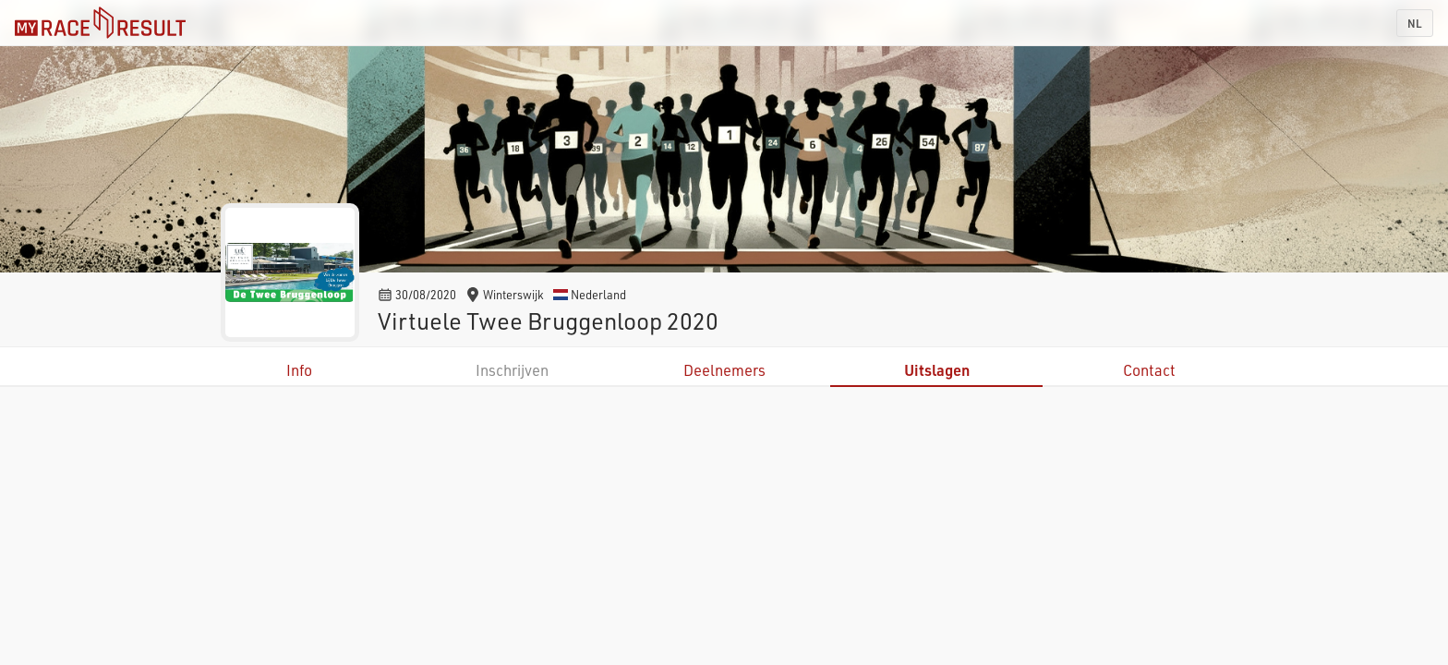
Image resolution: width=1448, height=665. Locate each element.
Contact (1149, 370)
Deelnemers (724, 370)
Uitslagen (937, 370)
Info (299, 370)
